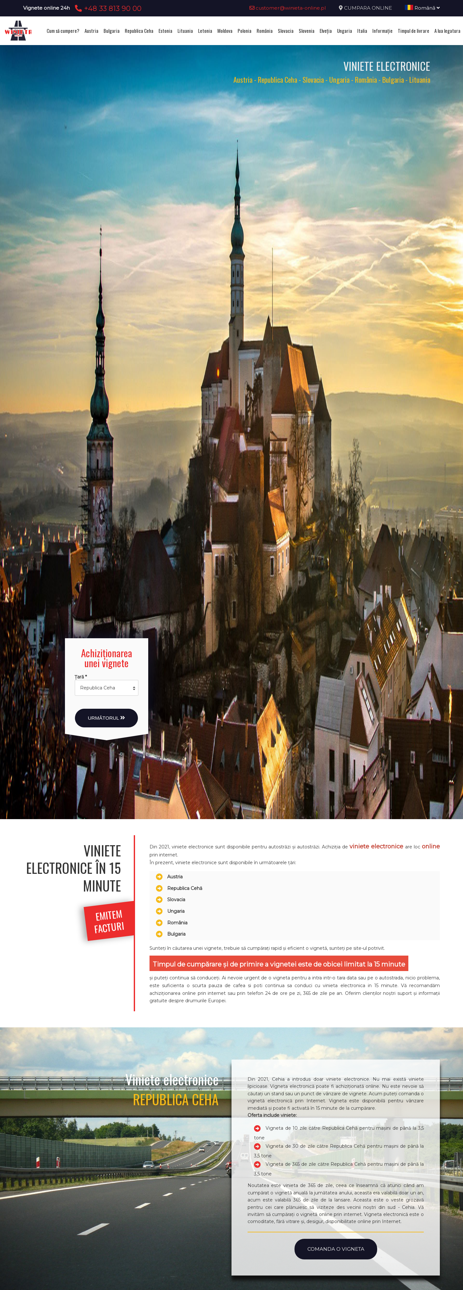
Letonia (205, 30)
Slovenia (306, 30)
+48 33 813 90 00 (107, 8)
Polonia (244, 30)
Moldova (224, 30)
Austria (91, 30)
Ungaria (344, 30)
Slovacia (286, 30)
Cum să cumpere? (63, 30)
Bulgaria (112, 30)
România (265, 30)
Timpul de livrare (413, 30)
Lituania (185, 30)
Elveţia (326, 30)
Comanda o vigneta (335, 1249)
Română (422, 8)
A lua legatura (447, 30)
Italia (362, 30)
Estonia (165, 30)
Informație (382, 30)
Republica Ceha (139, 30)
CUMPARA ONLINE (368, 8)
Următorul (106, 718)
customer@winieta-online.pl (288, 8)
